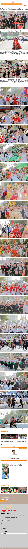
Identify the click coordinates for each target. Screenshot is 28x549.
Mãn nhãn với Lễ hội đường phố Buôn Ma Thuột (14, 4)
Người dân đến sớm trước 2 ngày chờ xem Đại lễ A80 (22, 441)
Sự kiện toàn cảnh (4, 485)
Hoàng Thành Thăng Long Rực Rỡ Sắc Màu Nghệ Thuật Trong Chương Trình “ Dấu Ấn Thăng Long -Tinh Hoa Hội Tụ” (5, 443)
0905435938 (6, 497)
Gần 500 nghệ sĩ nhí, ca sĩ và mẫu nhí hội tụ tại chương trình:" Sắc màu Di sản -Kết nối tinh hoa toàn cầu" (14, 442)
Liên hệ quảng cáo (3, 528)
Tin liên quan (4, 431)
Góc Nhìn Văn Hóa (3, 4)
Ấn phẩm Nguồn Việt (3, 527)
